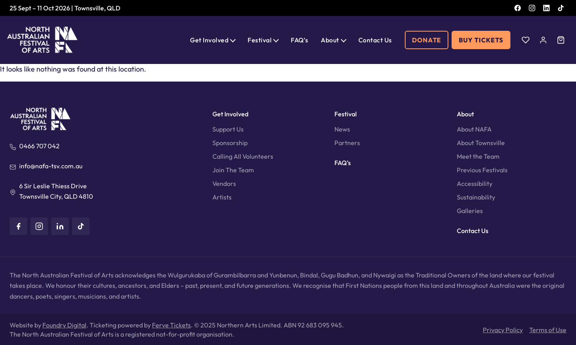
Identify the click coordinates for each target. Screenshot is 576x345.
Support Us (228, 129)
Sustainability (476, 197)
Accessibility (474, 183)
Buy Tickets (481, 40)
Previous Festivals (482, 170)
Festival (260, 40)
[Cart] (561, 40)
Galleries (470, 211)
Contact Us (375, 40)
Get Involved (209, 40)
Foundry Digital (64, 325)
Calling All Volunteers (242, 156)
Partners (347, 143)
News (342, 129)
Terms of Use (547, 330)
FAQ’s (299, 40)
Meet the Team (478, 156)
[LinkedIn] (546, 8)
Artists (222, 197)
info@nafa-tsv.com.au (50, 166)
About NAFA (474, 129)
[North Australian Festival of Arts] (42, 40)
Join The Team (233, 170)
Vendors (224, 183)
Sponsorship (230, 143)
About (330, 40)
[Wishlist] (525, 40)
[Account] (543, 40)
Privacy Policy (503, 330)
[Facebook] (517, 8)
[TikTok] (560, 8)
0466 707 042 (39, 146)
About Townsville (481, 143)
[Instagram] (532, 8)
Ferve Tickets (171, 325)
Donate (427, 40)
